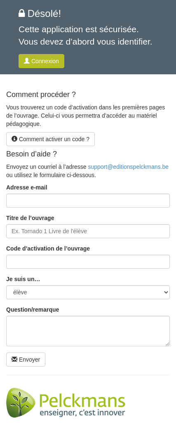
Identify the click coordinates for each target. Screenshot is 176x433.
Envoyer (26, 359)
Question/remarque (32, 309)
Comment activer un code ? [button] (50, 139)
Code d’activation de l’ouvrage (48, 248)
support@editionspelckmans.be (128, 166)
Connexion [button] (41, 61)
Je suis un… (23, 279)
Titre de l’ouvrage (30, 218)
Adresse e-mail (26, 187)
